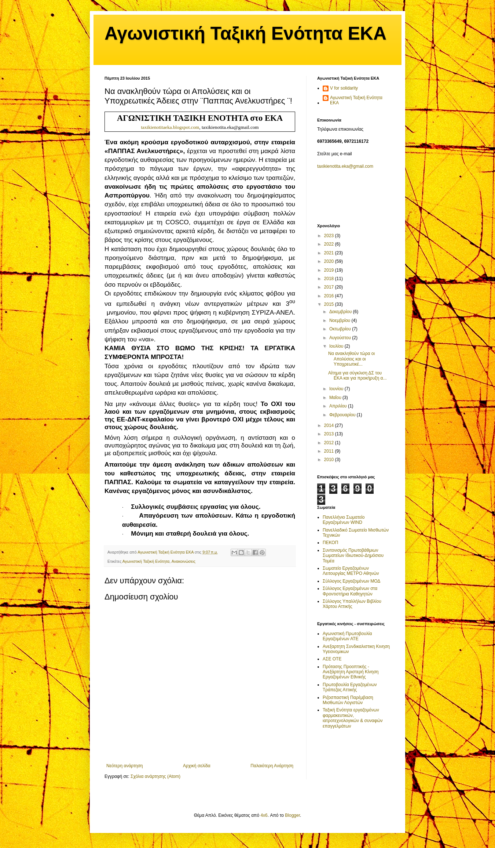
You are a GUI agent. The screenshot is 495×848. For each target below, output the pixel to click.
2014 (329, 425)
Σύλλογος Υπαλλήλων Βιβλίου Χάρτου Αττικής (352, 604)
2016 (329, 295)
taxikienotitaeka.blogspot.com (170, 127)
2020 (329, 261)
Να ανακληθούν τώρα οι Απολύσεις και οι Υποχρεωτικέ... (351, 359)
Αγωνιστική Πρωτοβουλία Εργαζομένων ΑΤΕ (347, 636)
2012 (329, 442)
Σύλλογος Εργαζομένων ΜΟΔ (351, 581)
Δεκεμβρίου (341, 311)
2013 (329, 433)
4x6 (263, 815)
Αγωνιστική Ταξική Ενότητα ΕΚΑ (245, 33)
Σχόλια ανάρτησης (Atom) (155, 776)
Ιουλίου (337, 346)
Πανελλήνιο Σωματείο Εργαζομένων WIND (343, 520)
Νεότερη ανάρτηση (124, 765)
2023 (329, 235)
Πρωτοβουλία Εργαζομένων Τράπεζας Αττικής (350, 687)
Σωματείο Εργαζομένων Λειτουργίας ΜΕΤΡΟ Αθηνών (351, 571)
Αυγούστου (340, 337)
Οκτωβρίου (340, 328)
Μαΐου (335, 397)
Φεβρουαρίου (343, 414)
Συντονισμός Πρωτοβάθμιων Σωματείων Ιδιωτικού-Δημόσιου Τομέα (353, 555)
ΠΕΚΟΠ (330, 542)
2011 (329, 451)
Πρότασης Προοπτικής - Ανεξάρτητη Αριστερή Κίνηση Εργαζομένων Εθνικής (351, 672)
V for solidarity (344, 88)
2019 (329, 270)
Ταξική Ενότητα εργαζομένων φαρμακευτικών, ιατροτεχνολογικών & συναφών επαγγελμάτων (353, 717)
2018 (329, 278)
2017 (329, 287)
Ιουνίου (337, 388)
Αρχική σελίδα (196, 765)
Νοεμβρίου (340, 320)
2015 (329, 304)
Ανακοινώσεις (183, 561)
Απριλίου (338, 406)
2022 (329, 244)
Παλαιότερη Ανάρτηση (271, 765)
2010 (329, 459)
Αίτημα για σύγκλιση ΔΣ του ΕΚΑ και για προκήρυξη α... (357, 375)
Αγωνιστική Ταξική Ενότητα (146, 561)
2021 (329, 253)
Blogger (292, 815)
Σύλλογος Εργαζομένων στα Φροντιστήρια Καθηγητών (350, 591)
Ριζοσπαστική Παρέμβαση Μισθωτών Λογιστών (348, 700)
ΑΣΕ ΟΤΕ (332, 659)
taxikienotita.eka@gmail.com (345, 166)
